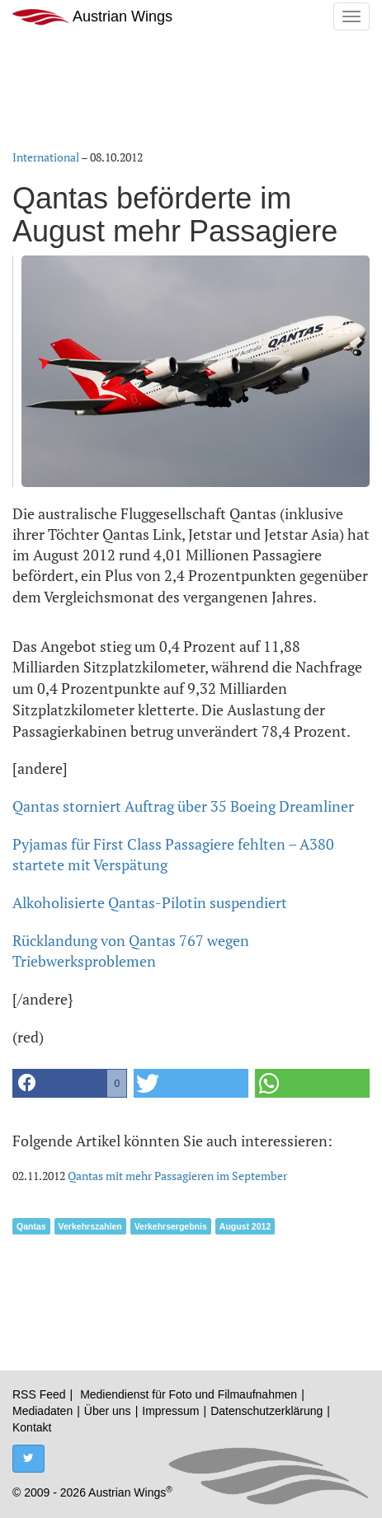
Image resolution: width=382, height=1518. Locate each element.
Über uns (107, 1410)
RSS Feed (39, 1394)
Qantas (31, 1226)
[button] (69, 1083)
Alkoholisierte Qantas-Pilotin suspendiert (149, 902)
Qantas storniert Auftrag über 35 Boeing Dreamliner (183, 806)
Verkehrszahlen (90, 1226)
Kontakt (31, 1427)
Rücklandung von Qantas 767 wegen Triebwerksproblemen (130, 951)
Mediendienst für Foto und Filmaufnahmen (188, 1394)
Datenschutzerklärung (266, 1410)
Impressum (170, 1410)
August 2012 (245, 1226)
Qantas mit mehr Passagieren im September (177, 1175)
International (45, 157)
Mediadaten (42, 1410)
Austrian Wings (92, 17)
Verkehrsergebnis (170, 1226)
